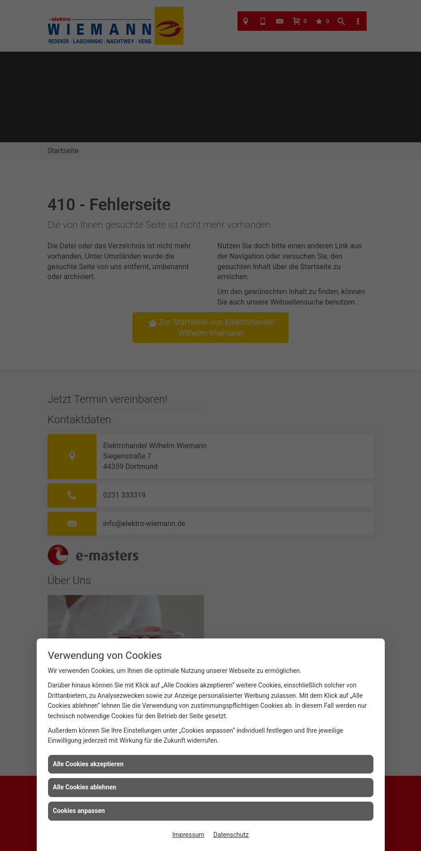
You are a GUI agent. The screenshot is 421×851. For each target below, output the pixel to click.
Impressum (188, 834)
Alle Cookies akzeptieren (88, 764)
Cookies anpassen (79, 810)
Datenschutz (231, 834)
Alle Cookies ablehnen (84, 787)
